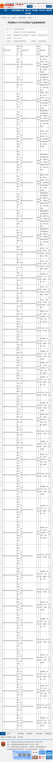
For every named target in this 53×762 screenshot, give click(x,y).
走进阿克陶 (13, 10)
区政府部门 (30, 733)
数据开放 (48, 10)
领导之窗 (20, 10)
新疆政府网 (32, 3)
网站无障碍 (45, 3)
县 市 (2, 733)
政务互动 (41, 10)
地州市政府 (21, 733)
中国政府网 (25, 3)
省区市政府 (39, 733)
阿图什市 (3, 737)
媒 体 (8, 733)
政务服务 (34, 10)
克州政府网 (38, 3)
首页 (5, 10)
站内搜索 (49, 6)
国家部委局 (48, 733)
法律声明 (31, 747)
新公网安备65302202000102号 (16, 749)
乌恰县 (14, 737)
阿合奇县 (20, 737)
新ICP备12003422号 (32, 749)
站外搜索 (30, 6)
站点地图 (27, 13)
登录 (50, 3)
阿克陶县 (9, 737)
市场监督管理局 (22, 17)
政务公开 (27, 10)
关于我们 (41, 749)
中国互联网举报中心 (41, 747)
